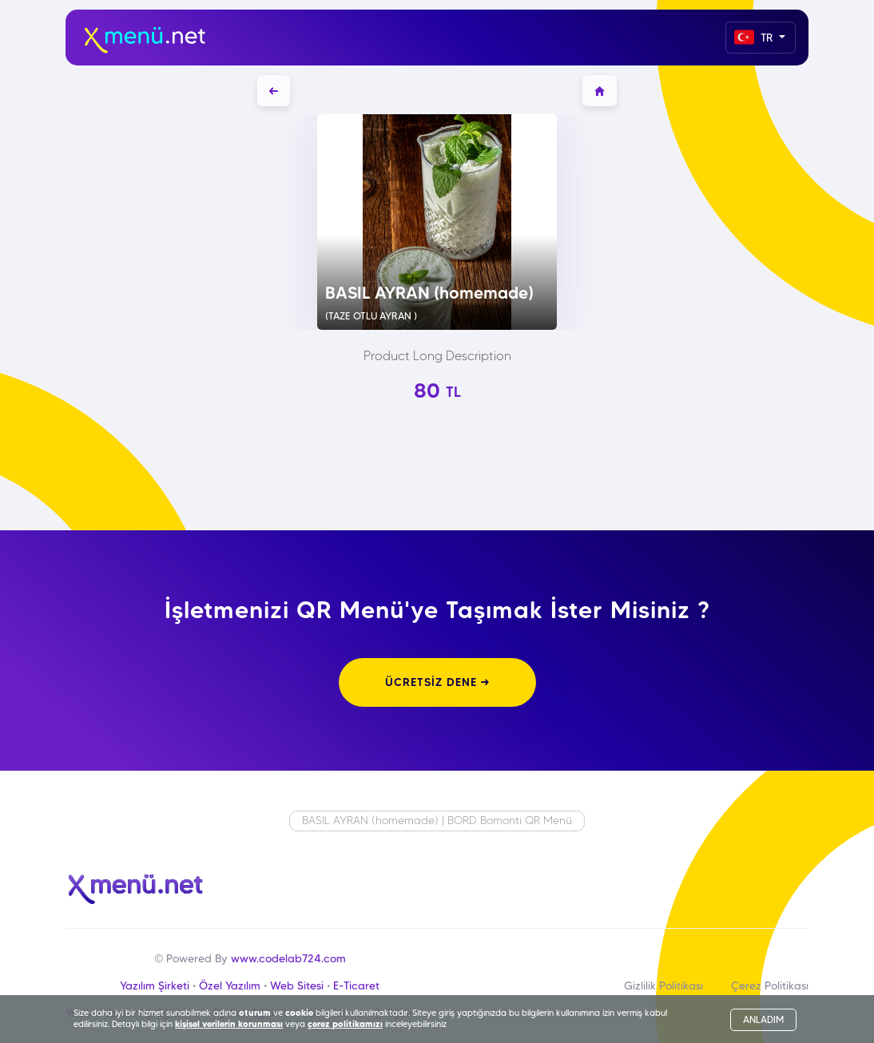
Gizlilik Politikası (663, 985)
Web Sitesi (297, 985)
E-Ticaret (356, 985)
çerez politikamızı (345, 1023)
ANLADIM (763, 1019)
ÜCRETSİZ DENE (437, 682)
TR (755, 37)
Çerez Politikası (769, 985)
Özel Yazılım (229, 985)
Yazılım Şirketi (154, 985)
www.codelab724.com (288, 958)
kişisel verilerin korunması (229, 1023)
